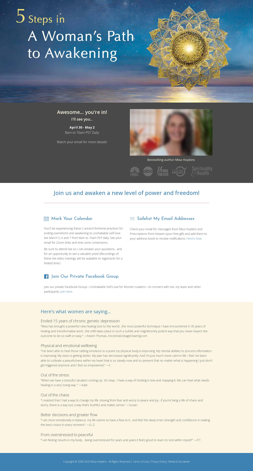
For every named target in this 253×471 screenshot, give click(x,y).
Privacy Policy (158, 461)
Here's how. (194, 238)
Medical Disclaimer (179, 461)
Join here (66, 291)
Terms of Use (141, 461)
